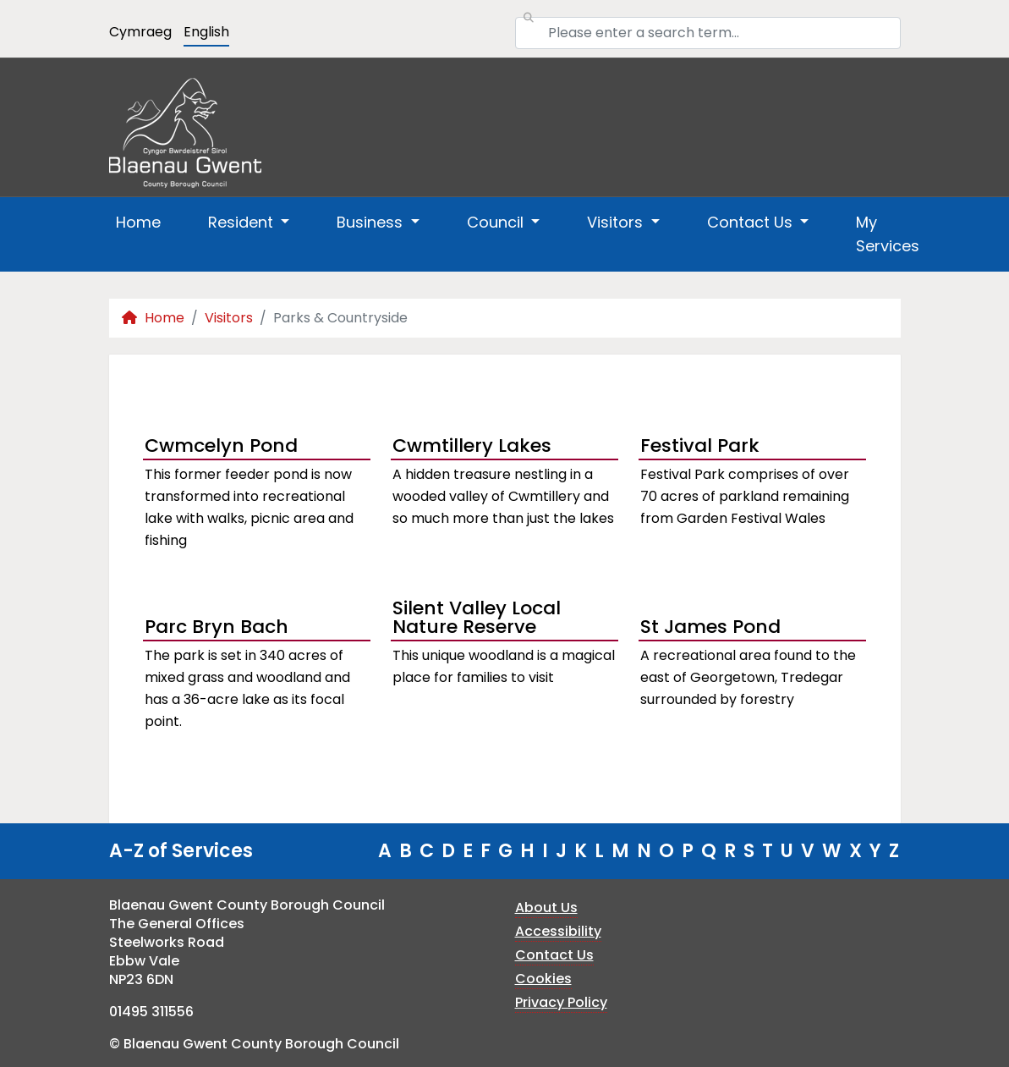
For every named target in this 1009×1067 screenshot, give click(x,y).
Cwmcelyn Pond (221, 445)
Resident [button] (242, 222)
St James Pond (710, 626)
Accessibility (558, 931)
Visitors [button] (617, 222)
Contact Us (554, 955)
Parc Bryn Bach (216, 626)
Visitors (229, 317)
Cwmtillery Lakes (471, 445)
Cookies (543, 978)
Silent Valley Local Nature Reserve (476, 619)
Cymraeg (140, 31)
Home (138, 222)
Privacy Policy (561, 1002)
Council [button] (497, 222)
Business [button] (372, 222)
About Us (546, 907)
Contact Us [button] (752, 222)
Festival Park (699, 445)
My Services (887, 234)
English (206, 31)
